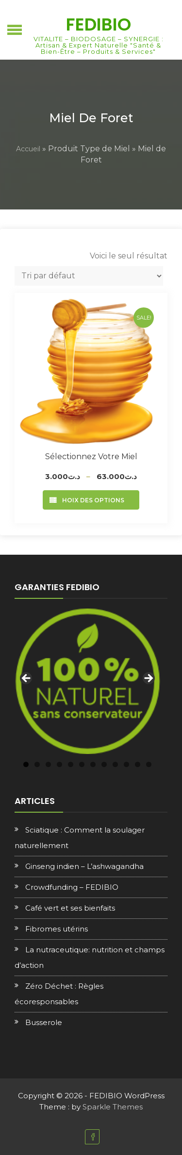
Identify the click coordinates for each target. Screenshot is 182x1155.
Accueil (28, 148)
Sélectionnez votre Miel (91, 456)
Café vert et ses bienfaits (70, 908)
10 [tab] (126, 764)
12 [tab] (148, 764)
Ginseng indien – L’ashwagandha (84, 866)
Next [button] (148, 679)
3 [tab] (48, 764)
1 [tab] (26, 764)
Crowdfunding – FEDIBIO (71, 887)
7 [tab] (93, 764)
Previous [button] (26, 679)
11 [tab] (137, 764)
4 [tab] (59, 764)
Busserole (43, 1022)
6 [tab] (81, 764)
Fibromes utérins (56, 928)
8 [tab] (104, 764)
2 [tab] (37, 764)
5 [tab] (70, 764)
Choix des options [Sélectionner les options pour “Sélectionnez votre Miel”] (91, 500)
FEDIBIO (98, 24)
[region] (87, 681)
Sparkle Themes (113, 1106)
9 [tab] (115, 764)
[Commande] (89, 276)
